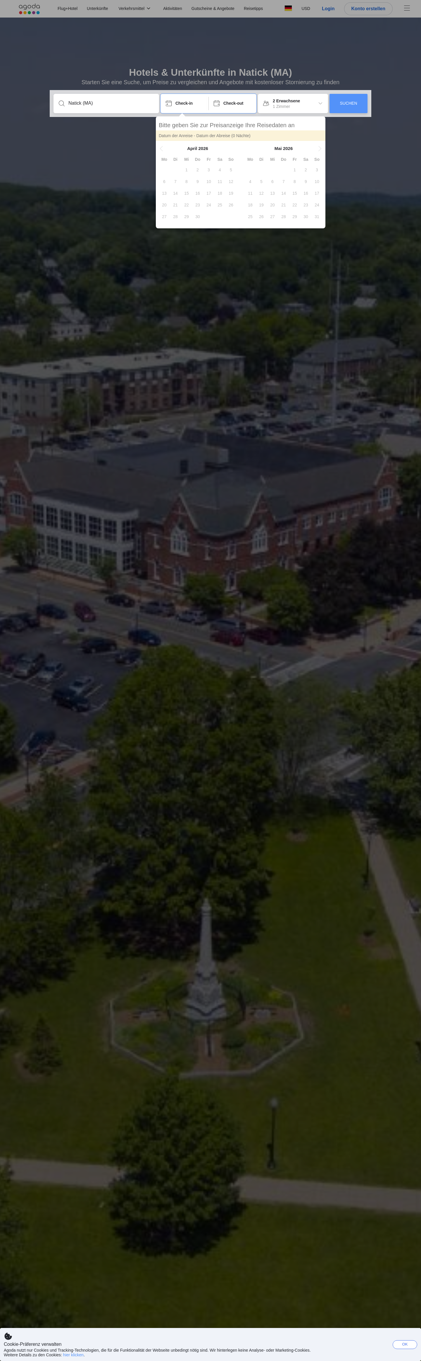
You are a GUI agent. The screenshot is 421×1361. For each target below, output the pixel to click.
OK (405, 1344)
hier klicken (73, 1355)
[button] (166, 148)
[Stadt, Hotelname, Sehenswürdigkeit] (110, 103)
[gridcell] (191, 169)
